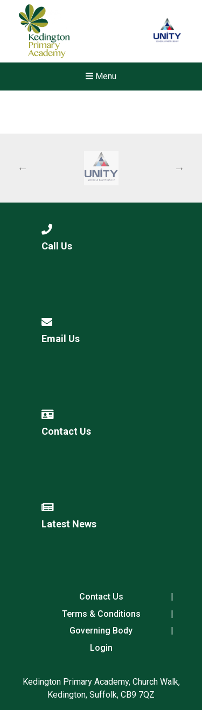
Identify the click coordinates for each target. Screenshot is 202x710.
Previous (22, 168)
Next (179, 168)
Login (101, 648)
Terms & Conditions (101, 614)
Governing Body (101, 630)
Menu (101, 76)
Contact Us (101, 596)
